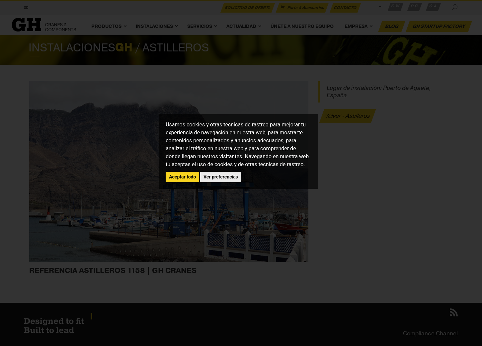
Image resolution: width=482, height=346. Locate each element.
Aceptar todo (182, 176)
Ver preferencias (220, 176)
